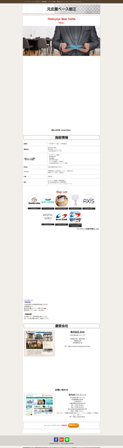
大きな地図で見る (28, 300)
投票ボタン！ (73, 425)
